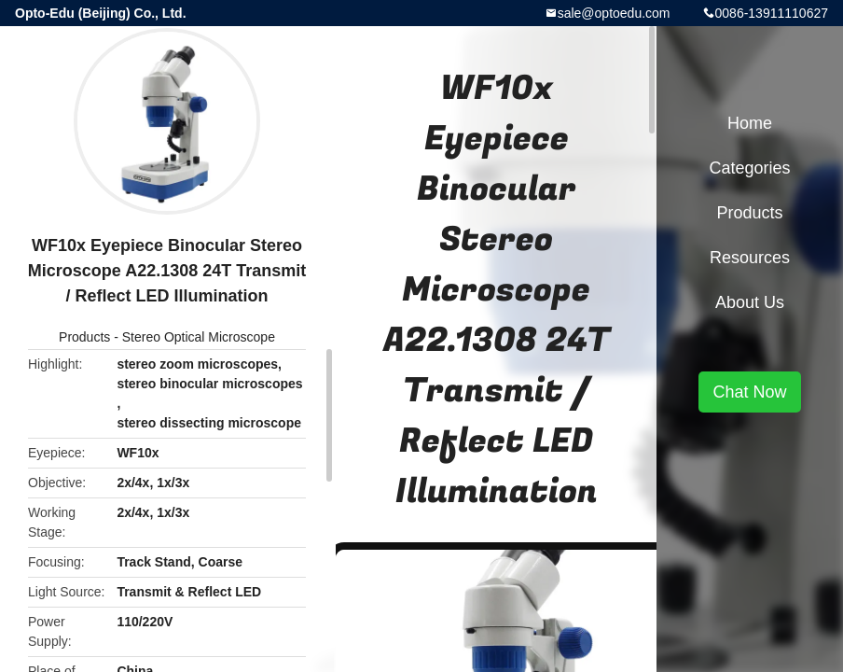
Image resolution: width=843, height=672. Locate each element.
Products (84, 336)
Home (749, 123)
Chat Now (749, 392)
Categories (749, 168)
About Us (749, 302)
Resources (750, 257)
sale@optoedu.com (614, 13)
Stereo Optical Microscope (198, 336)
